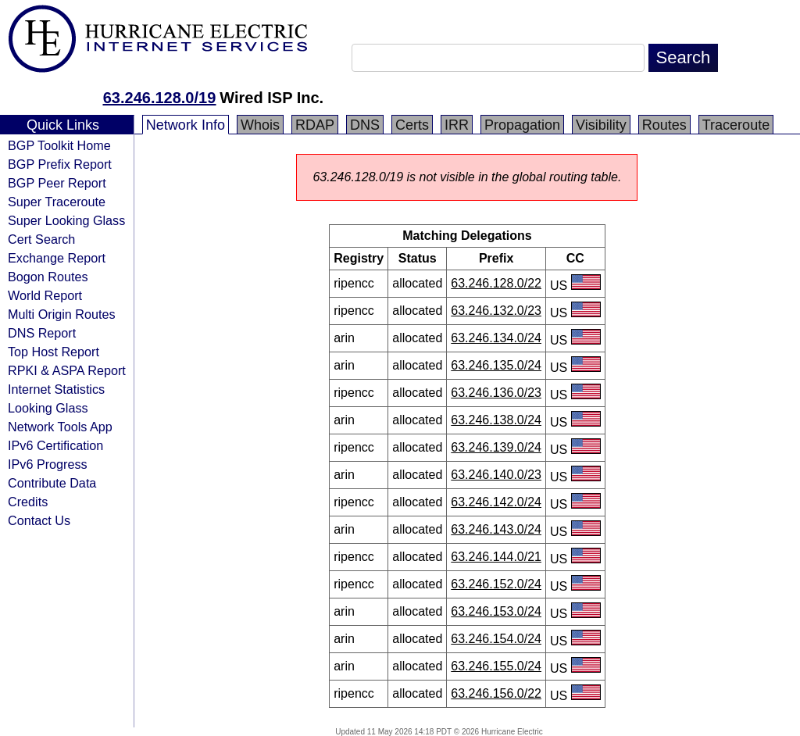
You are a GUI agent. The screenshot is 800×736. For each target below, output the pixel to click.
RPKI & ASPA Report (67, 370)
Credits (28, 502)
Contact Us (39, 520)
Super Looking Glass (66, 220)
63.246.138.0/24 (496, 420)
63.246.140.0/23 (496, 474)
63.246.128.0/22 (496, 283)
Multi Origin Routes (62, 314)
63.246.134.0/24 (496, 338)
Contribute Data (52, 483)
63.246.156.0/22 (496, 693)
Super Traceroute (56, 202)
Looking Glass (48, 408)
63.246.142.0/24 (496, 502)
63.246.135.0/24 (496, 365)
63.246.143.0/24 (496, 529)
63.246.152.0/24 (496, 584)
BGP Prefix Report (60, 164)
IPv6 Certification (55, 445)
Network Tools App (60, 427)
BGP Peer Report (57, 183)
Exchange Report (56, 258)
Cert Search (41, 239)
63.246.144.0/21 (496, 556)
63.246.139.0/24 (496, 447)
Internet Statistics (56, 389)
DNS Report (42, 333)
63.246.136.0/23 (496, 392)
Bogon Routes (48, 277)
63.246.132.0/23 (496, 310)
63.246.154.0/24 (496, 638)
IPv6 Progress (48, 464)
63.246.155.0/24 (496, 666)
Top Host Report (53, 352)
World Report (45, 295)
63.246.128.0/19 (159, 97)
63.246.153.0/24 (496, 611)
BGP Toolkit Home (59, 145)
